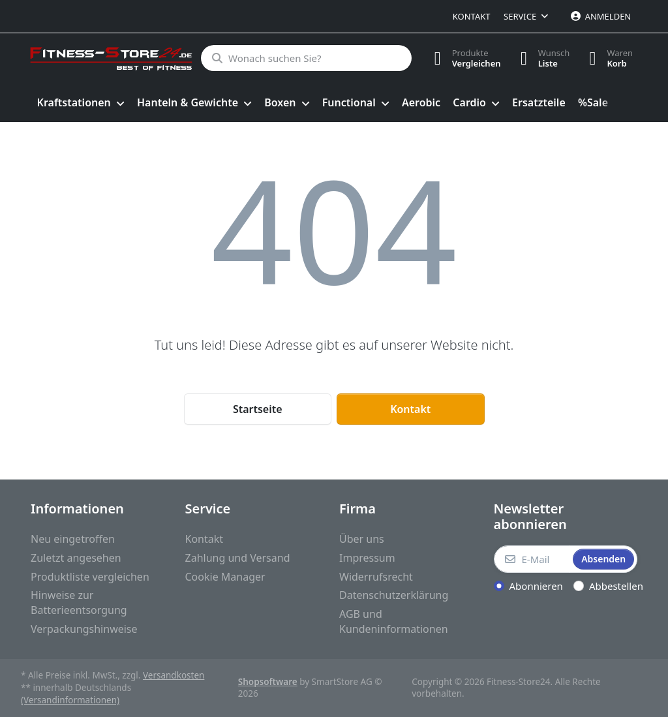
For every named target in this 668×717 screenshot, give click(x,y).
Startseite (257, 409)
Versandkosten (173, 675)
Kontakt (472, 16)
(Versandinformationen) (70, 700)
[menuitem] (80, 103)
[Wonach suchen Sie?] (306, 58)
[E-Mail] (532, 559)
